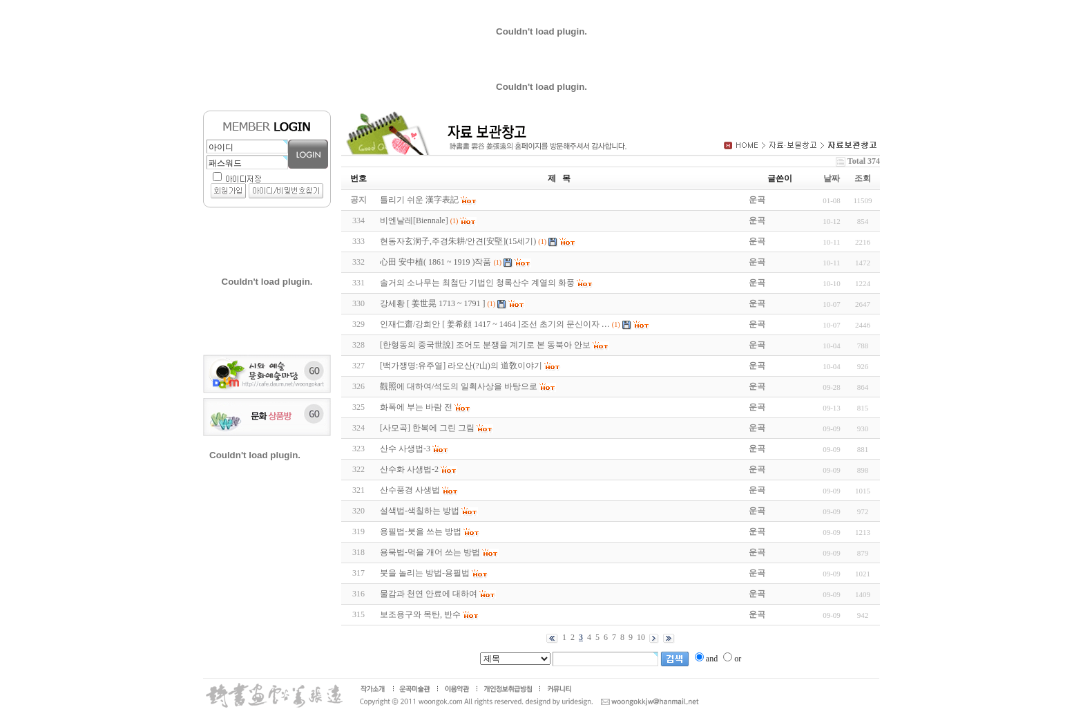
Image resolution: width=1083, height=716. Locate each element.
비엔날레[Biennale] (414, 220)
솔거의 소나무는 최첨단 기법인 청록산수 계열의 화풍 (477, 283)
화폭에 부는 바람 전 (416, 407)
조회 (862, 178)
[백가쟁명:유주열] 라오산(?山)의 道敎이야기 (461, 365)
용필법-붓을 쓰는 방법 (420, 531)
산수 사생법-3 (405, 448)
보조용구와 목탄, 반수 (420, 614)
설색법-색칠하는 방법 (419, 511)
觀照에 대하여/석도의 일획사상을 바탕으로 (458, 386)
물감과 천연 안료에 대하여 (428, 594)
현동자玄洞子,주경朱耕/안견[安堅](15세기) (458, 241)
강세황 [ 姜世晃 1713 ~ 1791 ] (432, 303)
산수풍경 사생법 (410, 490)
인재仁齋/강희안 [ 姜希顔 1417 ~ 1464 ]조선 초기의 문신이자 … (495, 324)
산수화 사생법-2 (409, 469)
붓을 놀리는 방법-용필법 (425, 573)
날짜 (831, 178)
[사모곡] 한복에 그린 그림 (427, 428)
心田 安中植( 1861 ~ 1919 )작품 (435, 262)
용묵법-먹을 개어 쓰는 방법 (430, 552)
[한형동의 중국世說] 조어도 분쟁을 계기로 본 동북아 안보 (485, 345)
